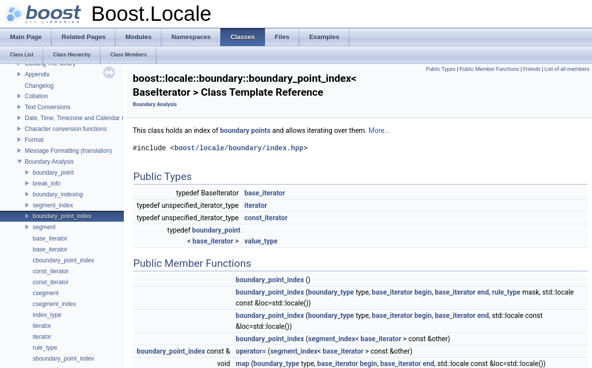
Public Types (440, 69)
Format (34, 139)
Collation (36, 96)
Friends (531, 69)
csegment (45, 293)
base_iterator (50, 238)
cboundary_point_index (63, 260)
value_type (260, 241)
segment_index (53, 205)
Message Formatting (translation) (68, 150)
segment (44, 227)
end (482, 292)
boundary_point (53, 172)
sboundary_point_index (63, 358)
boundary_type (331, 292)
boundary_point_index (62, 216)
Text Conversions (47, 107)
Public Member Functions (489, 69)
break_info (46, 183)
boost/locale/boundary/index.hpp (238, 148)
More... (379, 130)
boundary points (245, 130)
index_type (47, 314)
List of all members (567, 69)
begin (422, 292)
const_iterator (51, 271)
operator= (251, 351)
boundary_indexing (58, 194)
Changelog (39, 85)
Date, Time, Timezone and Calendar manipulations (91, 118)
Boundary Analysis (49, 161)
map (243, 364)
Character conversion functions (66, 128)
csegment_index (54, 304)
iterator (42, 325)
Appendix (37, 74)
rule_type (45, 347)
